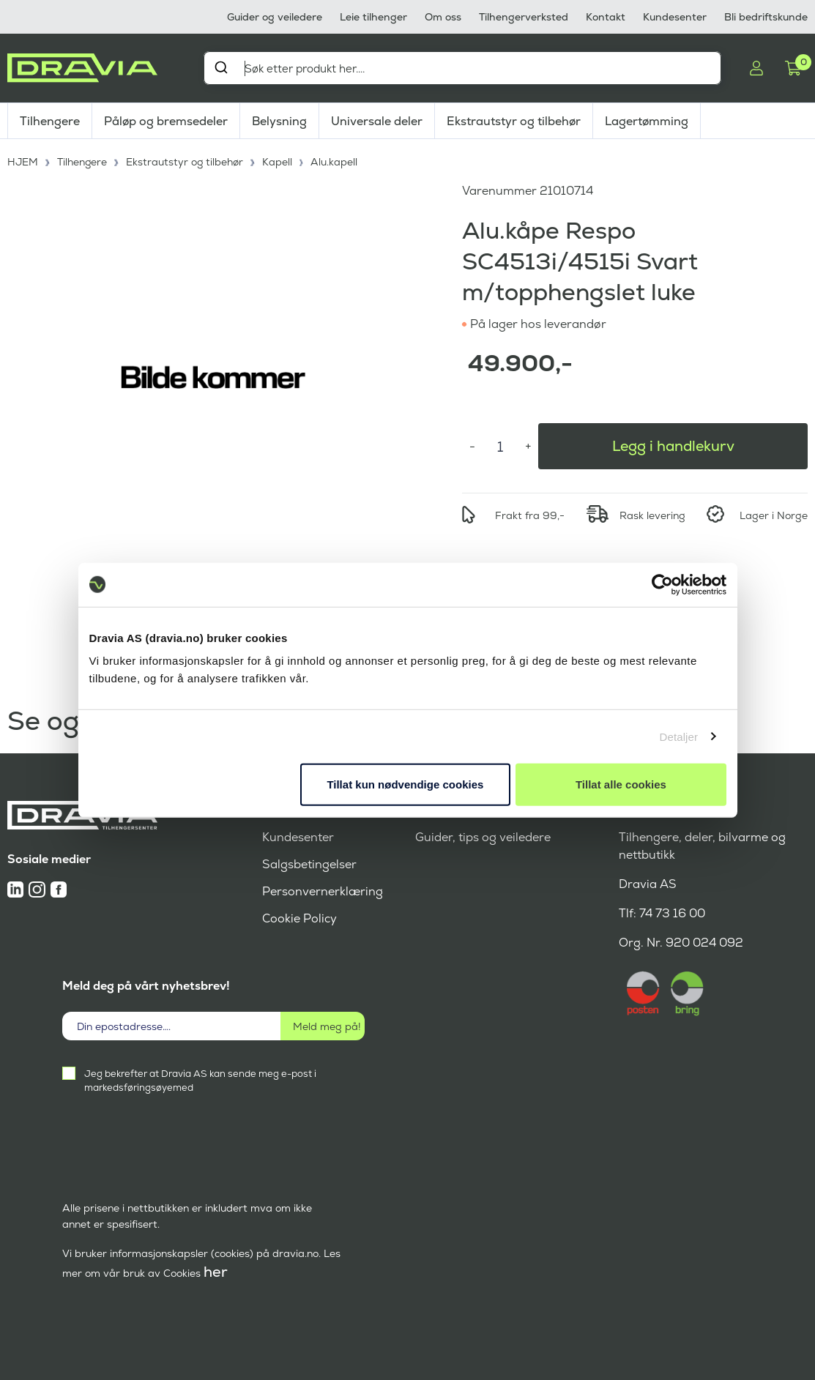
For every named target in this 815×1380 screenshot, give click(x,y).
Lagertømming (646, 121)
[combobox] (462, 68)
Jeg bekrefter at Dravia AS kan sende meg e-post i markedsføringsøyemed (200, 1080)
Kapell (279, 161)
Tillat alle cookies (621, 784)
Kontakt (605, 16)
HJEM (23, 161)
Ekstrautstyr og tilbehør (514, 121)
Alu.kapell (336, 161)
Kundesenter (675, 16)
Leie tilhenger (373, 16)
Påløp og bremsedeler (166, 121)
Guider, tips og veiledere (483, 836)
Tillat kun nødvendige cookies (405, 784)
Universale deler (377, 121)
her (216, 1270)
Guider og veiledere (274, 16)
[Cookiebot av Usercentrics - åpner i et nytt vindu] (662, 584)
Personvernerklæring (322, 890)
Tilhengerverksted (523, 16)
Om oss (443, 16)
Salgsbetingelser (309, 863)
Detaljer (679, 736)
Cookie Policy (299, 917)
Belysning (279, 121)
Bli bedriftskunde (766, 16)
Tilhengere (50, 121)
